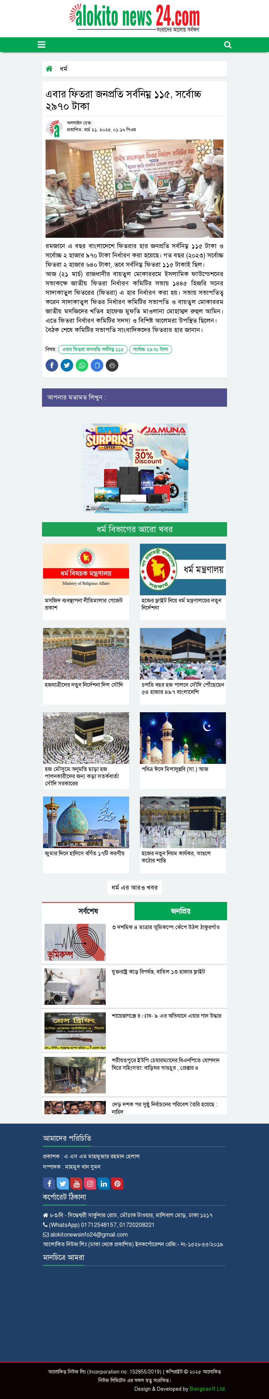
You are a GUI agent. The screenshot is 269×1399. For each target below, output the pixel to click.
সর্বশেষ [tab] (88, 911)
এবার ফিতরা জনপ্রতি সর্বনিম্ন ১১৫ (93, 349)
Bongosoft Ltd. (208, 1389)
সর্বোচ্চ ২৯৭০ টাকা (150, 349)
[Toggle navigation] (41, 44)
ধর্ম (63, 69)
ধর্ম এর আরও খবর (135, 888)
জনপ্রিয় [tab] (180, 911)
